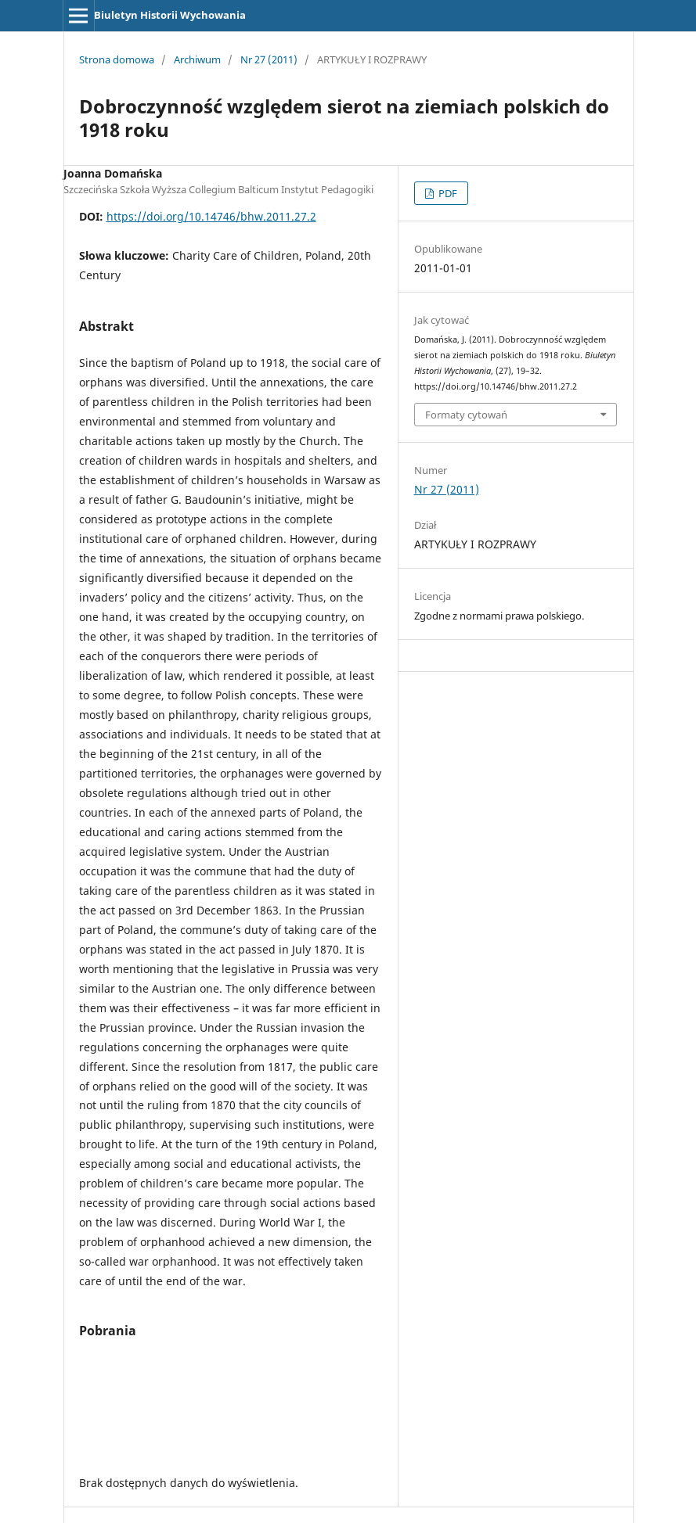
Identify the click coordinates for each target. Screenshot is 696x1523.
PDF (446, 193)
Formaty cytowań (466, 415)
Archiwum (197, 59)
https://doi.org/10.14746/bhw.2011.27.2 (211, 216)
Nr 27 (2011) (269, 59)
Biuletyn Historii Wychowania (170, 15)
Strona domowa (116, 59)
